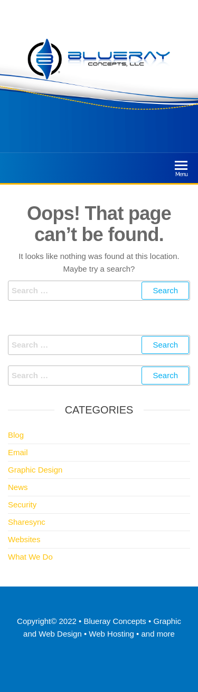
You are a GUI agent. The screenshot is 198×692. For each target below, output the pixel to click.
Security (22, 504)
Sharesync (26, 521)
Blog (16, 434)
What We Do (30, 556)
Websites (24, 539)
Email (18, 452)
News (18, 487)
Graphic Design (35, 469)
